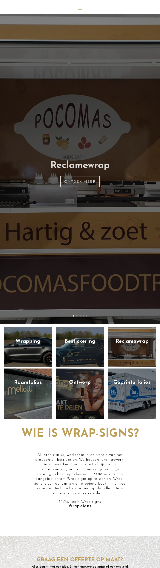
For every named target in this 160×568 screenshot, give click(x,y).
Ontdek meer (80, 198)
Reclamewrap (80, 182)
